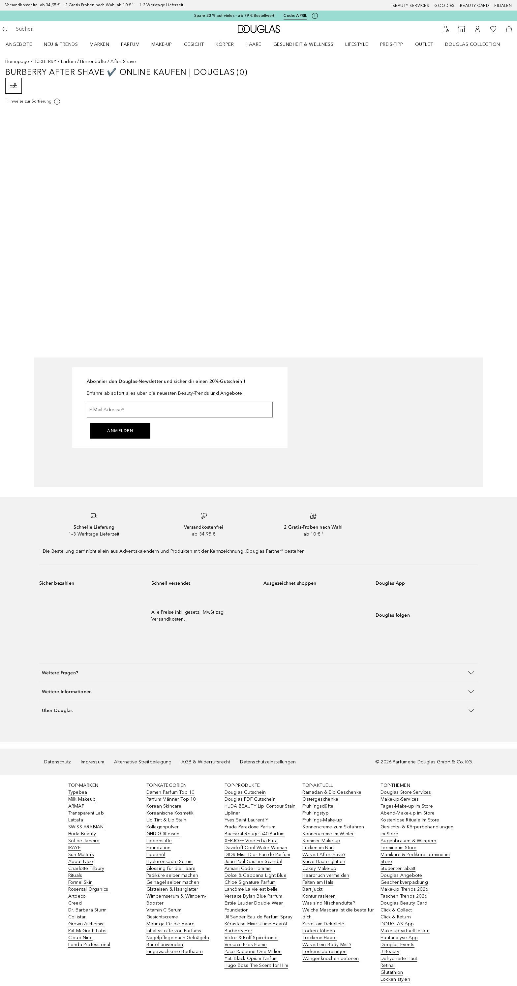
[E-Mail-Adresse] (180, 409)
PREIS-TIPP (391, 44)
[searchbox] (64, 29)
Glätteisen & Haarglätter (172, 889)
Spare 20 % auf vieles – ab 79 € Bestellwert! (235, 15)
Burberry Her (238, 931)
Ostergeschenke (320, 799)
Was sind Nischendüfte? (328, 903)
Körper (225, 44)
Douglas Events (397, 944)
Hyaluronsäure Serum (169, 861)
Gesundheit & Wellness (303, 44)
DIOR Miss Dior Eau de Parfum (257, 854)
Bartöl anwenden (164, 944)
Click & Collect (396, 910)
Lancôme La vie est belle (251, 889)
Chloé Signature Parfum (250, 882)
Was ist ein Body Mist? (326, 944)
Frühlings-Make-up (322, 820)
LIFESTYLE (356, 44)
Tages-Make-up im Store (406, 806)
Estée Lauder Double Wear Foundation (254, 906)
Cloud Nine (80, 937)
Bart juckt (312, 889)
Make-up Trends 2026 (404, 889)
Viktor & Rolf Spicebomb (251, 937)
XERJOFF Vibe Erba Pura (251, 841)
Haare (253, 44)
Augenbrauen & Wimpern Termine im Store (408, 844)
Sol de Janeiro (84, 841)
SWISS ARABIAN (86, 827)
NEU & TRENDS (61, 44)
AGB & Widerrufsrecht (205, 762)
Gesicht (194, 44)
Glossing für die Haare (171, 868)
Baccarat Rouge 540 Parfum (255, 834)
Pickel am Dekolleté (323, 924)
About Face (80, 861)
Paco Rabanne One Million (253, 951)
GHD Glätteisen (163, 834)
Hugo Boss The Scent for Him (256, 965)
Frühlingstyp (315, 813)
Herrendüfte (93, 61)
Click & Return (395, 917)
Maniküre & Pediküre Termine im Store (415, 858)
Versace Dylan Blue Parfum (254, 896)
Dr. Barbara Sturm (87, 910)
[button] (258, 672)
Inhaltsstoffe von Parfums (173, 931)
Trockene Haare (319, 937)
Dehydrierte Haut (398, 958)
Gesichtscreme (162, 917)
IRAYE (74, 847)
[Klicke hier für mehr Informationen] (315, 16)
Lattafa (75, 820)
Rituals (75, 875)
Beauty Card (474, 5)
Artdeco (77, 896)
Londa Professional (89, 944)
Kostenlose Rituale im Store (409, 820)
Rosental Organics (88, 889)
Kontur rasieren (319, 896)
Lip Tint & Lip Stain (166, 820)
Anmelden (120, 430)
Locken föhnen (318, 931)
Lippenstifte (159, 841)
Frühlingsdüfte (317, 806)
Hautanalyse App (399, 937)
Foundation (158, 847)
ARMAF (76, 806)
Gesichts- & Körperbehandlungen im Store (416, 830)
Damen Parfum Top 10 (170, 792)
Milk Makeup (82, 799)
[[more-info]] (34, 101)
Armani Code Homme (248, 868)
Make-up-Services (399, 799)
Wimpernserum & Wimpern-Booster (176, 899)
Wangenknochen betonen (330, 958)
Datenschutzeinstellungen (268, 762)
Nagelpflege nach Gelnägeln (177, 937)
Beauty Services (410, 5)
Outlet (424, 44)
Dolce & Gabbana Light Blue (256, 875)
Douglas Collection (472, 44)
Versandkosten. (168, 619)
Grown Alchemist (86, 924)
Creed (75, 903)
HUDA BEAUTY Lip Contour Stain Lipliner (260, 809)
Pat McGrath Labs (87, 931)
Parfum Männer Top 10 (171, 799)
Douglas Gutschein (245, 792)
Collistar (77, 917)
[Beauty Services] (446, 29)
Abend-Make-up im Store (407, 813)
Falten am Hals (317, 882)
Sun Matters (81, 854)
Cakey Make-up (319, 868)
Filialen (503, 5)
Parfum (130, 44)
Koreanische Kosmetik (170, 813)
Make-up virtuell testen (405, 931)
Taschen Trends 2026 (403, 896)
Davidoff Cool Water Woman (256, 847)
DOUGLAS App (397, 924)
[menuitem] (23, 44)
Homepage (17, 61)
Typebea (77, 792)
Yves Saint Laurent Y (247, 820)
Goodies (444, 5)
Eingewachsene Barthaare (174, 951)
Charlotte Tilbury (86, 868)
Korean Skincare (164, 806)
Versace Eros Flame (246, 944)
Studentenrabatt (397, 868)
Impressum (92, 762)
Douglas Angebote (401, 875)
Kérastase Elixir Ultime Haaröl (256, 924)
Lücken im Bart (318, 847)
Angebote (19, 44)
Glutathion (391, 972)
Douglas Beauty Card (403, 903)
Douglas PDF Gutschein (250, 799)
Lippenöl (156, 854)
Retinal (387, 965)
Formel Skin (80, 882)
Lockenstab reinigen (324, 951)
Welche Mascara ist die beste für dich (338, 913)
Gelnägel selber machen (172, 882)
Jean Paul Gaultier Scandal (253, 861)
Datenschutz (57, 762)
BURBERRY (45, 61)
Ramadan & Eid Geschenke (331, 792)
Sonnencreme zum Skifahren (333, 827)
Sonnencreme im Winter (328, 834)
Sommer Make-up (321, 841)
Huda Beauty (82, 834)
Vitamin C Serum (164, 910)
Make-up (161, 44)
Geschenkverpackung (404, 882)
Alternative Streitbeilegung (142, 762)
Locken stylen (395, 979)
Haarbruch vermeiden (325, 875)
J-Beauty (389, 951)
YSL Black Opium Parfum (251, 958)
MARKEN (99, 44)
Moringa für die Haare (170, 924)
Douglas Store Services (405, 792)
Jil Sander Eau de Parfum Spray (259, 917)
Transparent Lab (86, 813)
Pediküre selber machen (172, 875)
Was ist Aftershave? (323, 854)
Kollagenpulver (162, 827)
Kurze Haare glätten (323, 861)
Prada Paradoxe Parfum (250, 827)
